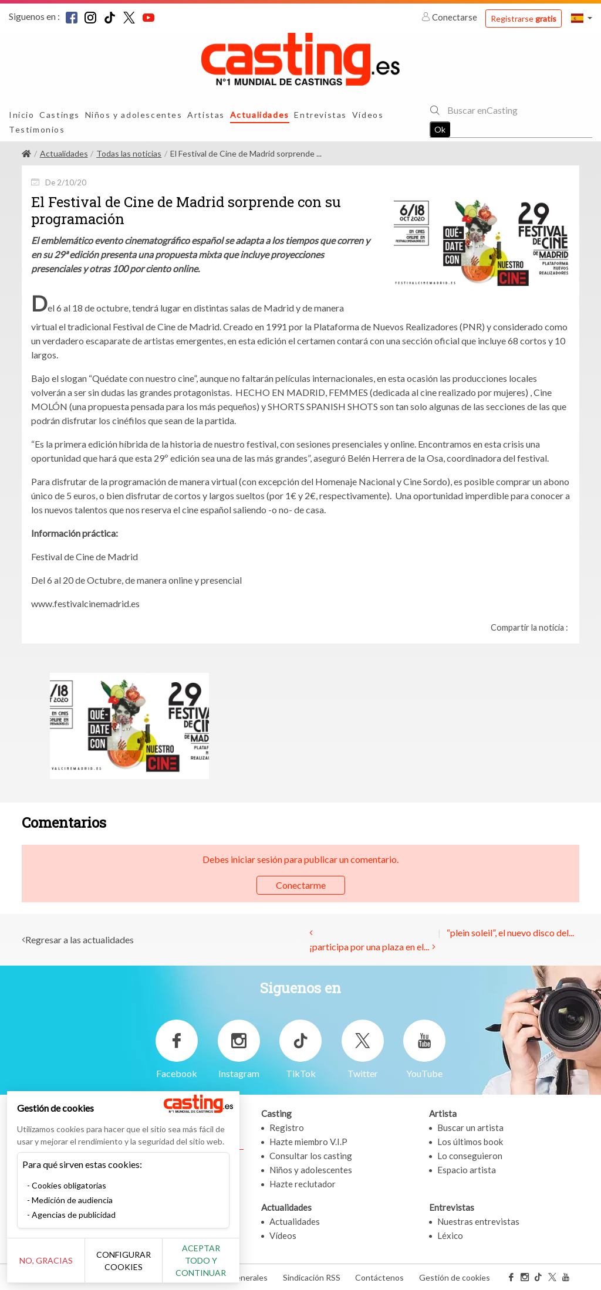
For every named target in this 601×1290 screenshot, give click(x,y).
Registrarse (523, 18)
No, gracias (48, 1267)
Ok (439, 129)
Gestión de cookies (454, 1277)
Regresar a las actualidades (79, 939)
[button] (581, 17)
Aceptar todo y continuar (212, 1266)
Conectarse (450, 17)
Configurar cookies (130, 1266)
